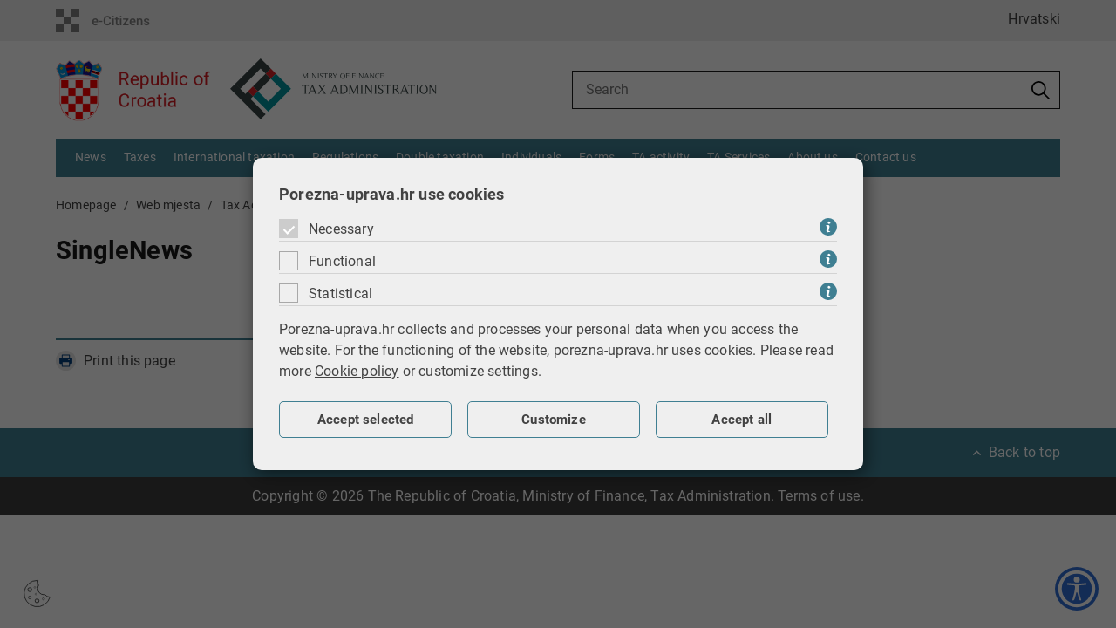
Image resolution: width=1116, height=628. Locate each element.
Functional (342, 261)
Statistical (340, 293)
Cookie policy (357, 371)
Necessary (341, 229)
